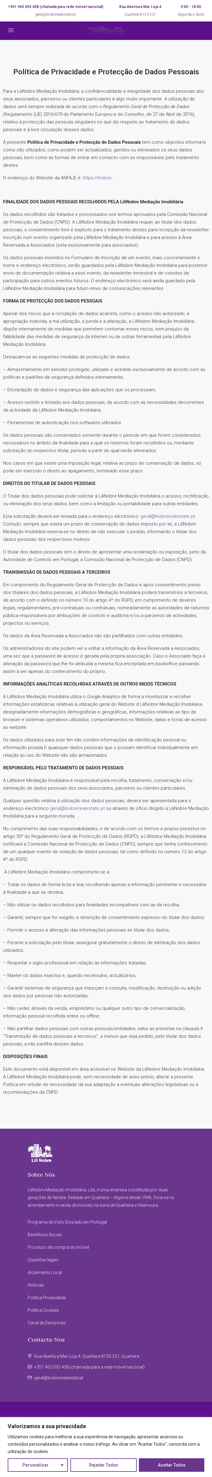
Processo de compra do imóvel (58, 1247)
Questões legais (43, 1259)
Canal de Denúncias (47, 1322)
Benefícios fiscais (45, 1234)
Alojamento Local (45, 1272)
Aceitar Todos (172, 1465)
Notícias (36, 1285)
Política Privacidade (47, 1297)
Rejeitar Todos (103, 1465)
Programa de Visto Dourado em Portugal (67, 1222)
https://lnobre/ (97, 178)
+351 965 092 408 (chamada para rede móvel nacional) (55, 7)
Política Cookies (43, 1310)
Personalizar (35, 1465)
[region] (106, 1447)
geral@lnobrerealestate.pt (55, 14)
